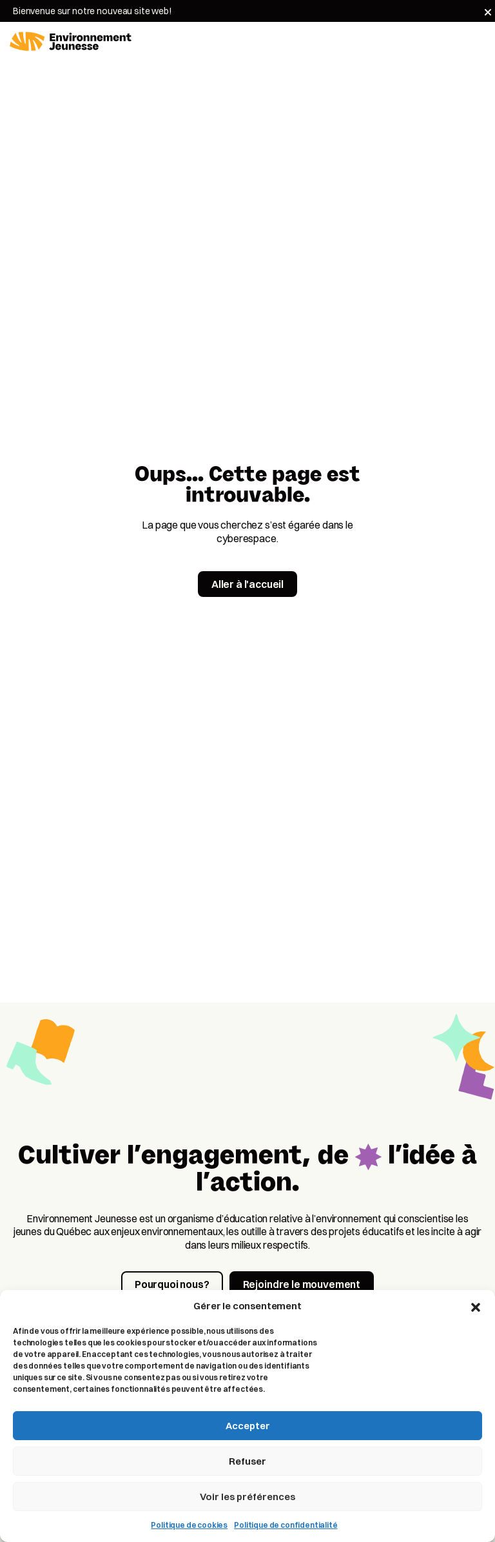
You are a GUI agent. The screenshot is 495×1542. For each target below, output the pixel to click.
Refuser (247, 1461)
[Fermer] (488, 12)
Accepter (248, 1426)
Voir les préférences (247, 1496)
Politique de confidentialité (286, 1525)
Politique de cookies (189, 1525)
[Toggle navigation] (477, 42)
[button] (475, 1306)
